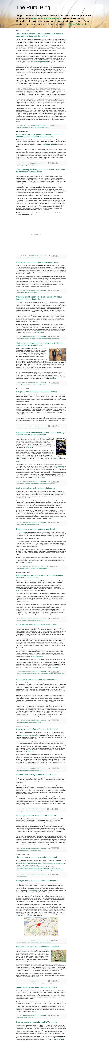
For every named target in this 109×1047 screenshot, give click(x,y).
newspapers (47, 127)
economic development (28, 568)
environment (38, 338)
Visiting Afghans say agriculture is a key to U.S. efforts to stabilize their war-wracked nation (39, 344)
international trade (37, 384)
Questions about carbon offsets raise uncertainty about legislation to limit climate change (39, 298)
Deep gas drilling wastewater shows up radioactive (37, 881)
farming (43, 338)
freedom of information (35, 127)
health (25, 257)
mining (38, 673)
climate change (28, 338)
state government (57, 982)
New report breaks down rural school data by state (37, 262)
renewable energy (55, 338)
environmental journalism (34, 942)
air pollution (22, 811)
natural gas (25, 165)
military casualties (35, 483)
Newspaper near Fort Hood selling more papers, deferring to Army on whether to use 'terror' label (41, 433)
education (22, 292)
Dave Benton (27, 1030)
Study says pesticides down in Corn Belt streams (36, 815)
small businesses (38, 770)
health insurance (31, 770)
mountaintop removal (44, 673)
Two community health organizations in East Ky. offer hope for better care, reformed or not (40, 171)
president (54, 673)
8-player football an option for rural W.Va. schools (36, 1022)
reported (28, 950)
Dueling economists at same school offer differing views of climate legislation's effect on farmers (41, 870)
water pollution (34, 165)
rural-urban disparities (36, 257)
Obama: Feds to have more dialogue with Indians (36, 987)
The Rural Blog (33, 7)
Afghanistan (22, 384)
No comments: (43, 125)
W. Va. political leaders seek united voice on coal (36, 625)
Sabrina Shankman (24, 735)
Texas (53, 483)
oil (46, 568)
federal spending (38, 428)
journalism (42, 127)
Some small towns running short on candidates (29, 866)
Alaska (21, 568)
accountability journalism (25, 127)
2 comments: (43, 808)
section (38, 460)
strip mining (58, 673)
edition (18, 461)
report (60, 304)
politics (50, 673)
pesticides (33, 850)
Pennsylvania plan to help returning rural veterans (36, 680)
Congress (34, 338)
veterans (39, 722)
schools (35, 292)
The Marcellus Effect (48, 144)
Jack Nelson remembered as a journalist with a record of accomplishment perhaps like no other (39, 35)
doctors (21, 257)
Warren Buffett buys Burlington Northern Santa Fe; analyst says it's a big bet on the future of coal (41, 863)
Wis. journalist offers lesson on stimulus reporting (36, 392)
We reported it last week (37, 656)
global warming (48, 338)
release (36, 712)
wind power (36, 524)
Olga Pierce (34, 735)
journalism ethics (28, 483)
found (26, 398)
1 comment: (42, 566)
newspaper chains (44, 982)
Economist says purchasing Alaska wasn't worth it (36, 529)
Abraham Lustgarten (32, 890)
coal (21, 524)
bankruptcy (33, 982)
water (29, 165)
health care (29, 257)
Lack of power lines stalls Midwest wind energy (35, 488)
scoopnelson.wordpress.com (40, 61)
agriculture (22, 338)
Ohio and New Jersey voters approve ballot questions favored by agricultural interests (38, 868)
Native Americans (27, 1017)
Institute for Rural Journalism (46, 18)
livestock (43, 384)
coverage (56, 458)
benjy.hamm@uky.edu (77, 24)
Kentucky (34, 673)
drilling (21, 165)
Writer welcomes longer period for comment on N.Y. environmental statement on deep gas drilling (37, 135)
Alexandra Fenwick (59, 466)
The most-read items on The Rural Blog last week (36, 857)
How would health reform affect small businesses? (37, 729)
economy (32, 428)
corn (26, 850)
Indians (21, 1017)
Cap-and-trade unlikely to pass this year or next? (36, 775)
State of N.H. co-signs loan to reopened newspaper (37, 947)
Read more (46, 209)
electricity (24, 524)
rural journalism (48, 483)
